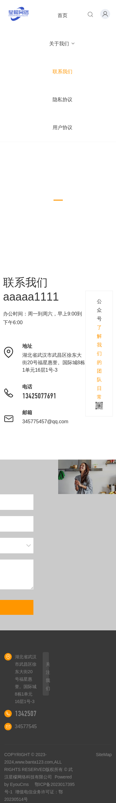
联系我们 (62, 71)
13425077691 (39, 396)
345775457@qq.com (45, 421)
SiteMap (104, 754)
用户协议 (62, 127)
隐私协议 (62, 99)
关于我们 (62, 43)
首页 (62, 15)
